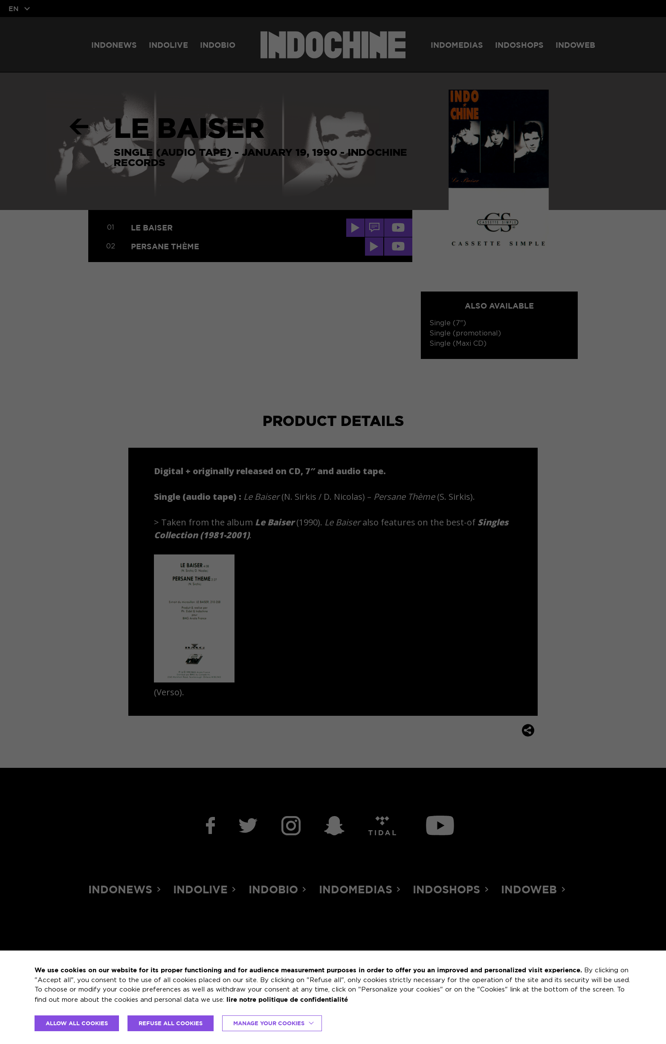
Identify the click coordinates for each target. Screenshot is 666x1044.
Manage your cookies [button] (268, 1023)
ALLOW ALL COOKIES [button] (77, 1023)
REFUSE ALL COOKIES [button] (171, 1023)
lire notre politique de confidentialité (287, 999)
